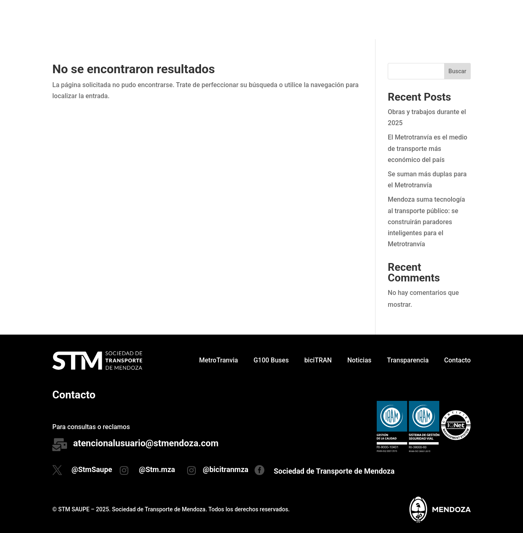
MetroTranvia (218, 19)
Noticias (359, 19)
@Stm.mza (157, 469)
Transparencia (408, 19)
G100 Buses (270, 19)
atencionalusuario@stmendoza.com (146, 443)
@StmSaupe (92, 469)
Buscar (458, 71)
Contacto (457, 19)
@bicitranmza (225, 469)
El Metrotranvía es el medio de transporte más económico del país (427, 148)
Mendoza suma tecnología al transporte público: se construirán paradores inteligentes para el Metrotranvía (426, 222)
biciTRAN (318, 19)
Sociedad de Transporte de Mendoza (334, 471)
